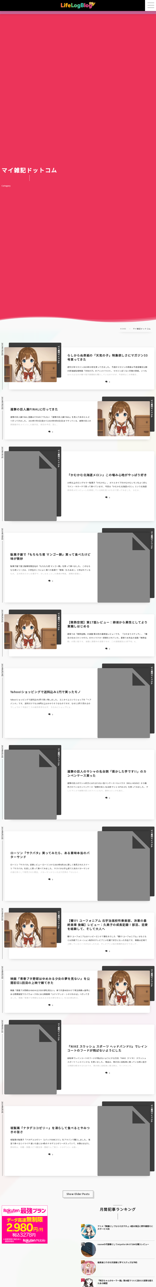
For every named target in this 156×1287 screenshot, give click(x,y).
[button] (150, 5)
